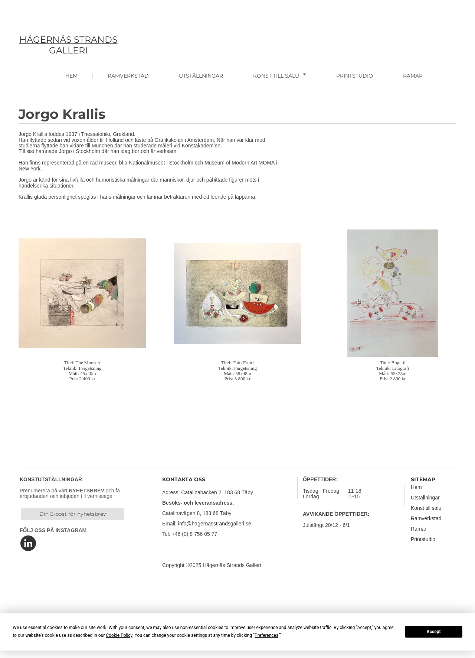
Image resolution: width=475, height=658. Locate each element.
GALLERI (68, 50)
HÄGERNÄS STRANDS (68, 39)
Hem (416, 487)
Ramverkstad (426, 518)
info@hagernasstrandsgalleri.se (214, 524)
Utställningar (425, 498)
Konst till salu (426, 508)
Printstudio (423, 539)
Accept (434, 631)
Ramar (418, 529)
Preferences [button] (266, 635)
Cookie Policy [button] (119, 635)
